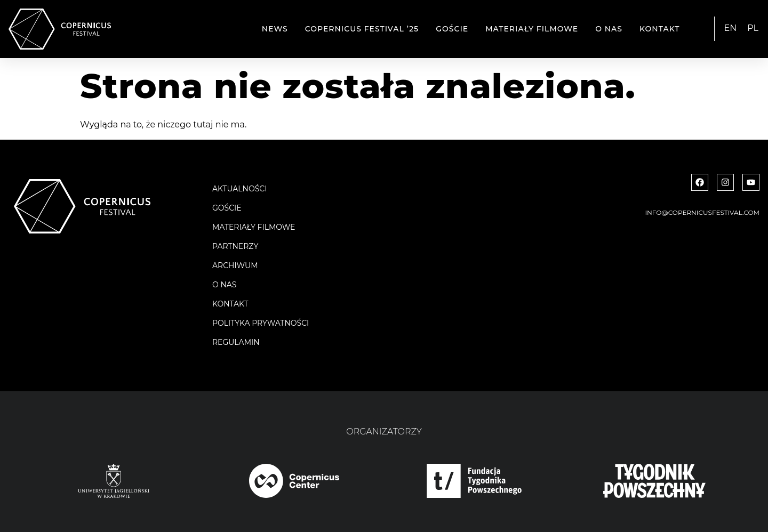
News (275, 29)
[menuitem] (730, 28)
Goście (452, 29)
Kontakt (659, 29)
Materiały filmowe (531, 29)
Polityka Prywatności (260, 323)
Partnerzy (235, 246)
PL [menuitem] (752, 28)
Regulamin (236, 342)
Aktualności (239, 189)
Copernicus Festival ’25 (362, 29)
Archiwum (235, 265)
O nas (608, 29)
